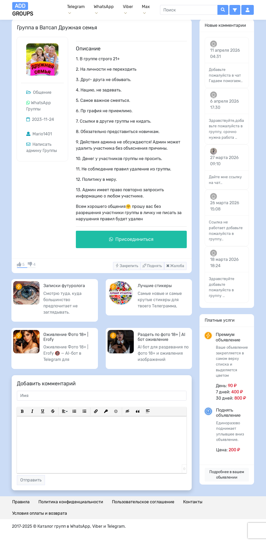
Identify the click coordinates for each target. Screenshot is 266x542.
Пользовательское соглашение (143, 501)
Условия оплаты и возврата (39, 513)
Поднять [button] (152, 266)
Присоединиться (131, 239)
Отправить (31, 480)
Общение (38, 92)
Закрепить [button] (126, 266)
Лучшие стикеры (155, 285)
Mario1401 (39, 133)
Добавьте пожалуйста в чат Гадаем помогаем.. (226, 75)
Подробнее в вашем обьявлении (226, 475)
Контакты (192, 501)
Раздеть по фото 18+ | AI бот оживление (161, 337)
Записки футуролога (64, 285)
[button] (234, 10)
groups (22, 9)
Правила (21, 501)
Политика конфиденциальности (70, 501)
